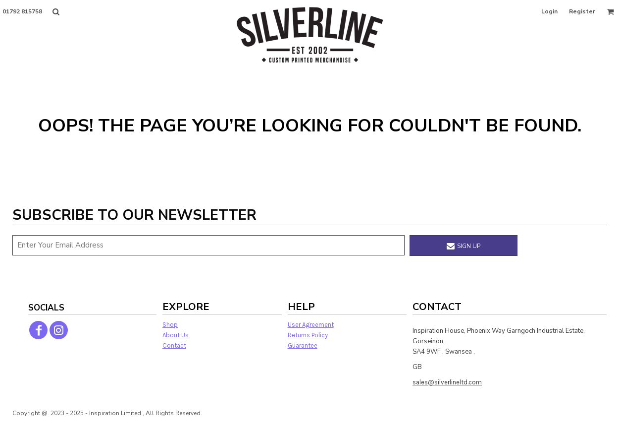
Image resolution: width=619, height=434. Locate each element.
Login (549, 11)
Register (582, 11)
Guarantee (302, 345)
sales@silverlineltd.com (447, 382)
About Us (175, 335)
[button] (55, 11)
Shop (170, 324)
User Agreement (311, 324)
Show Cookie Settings (309, 426)
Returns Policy (308, 335)
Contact (174, 345)
